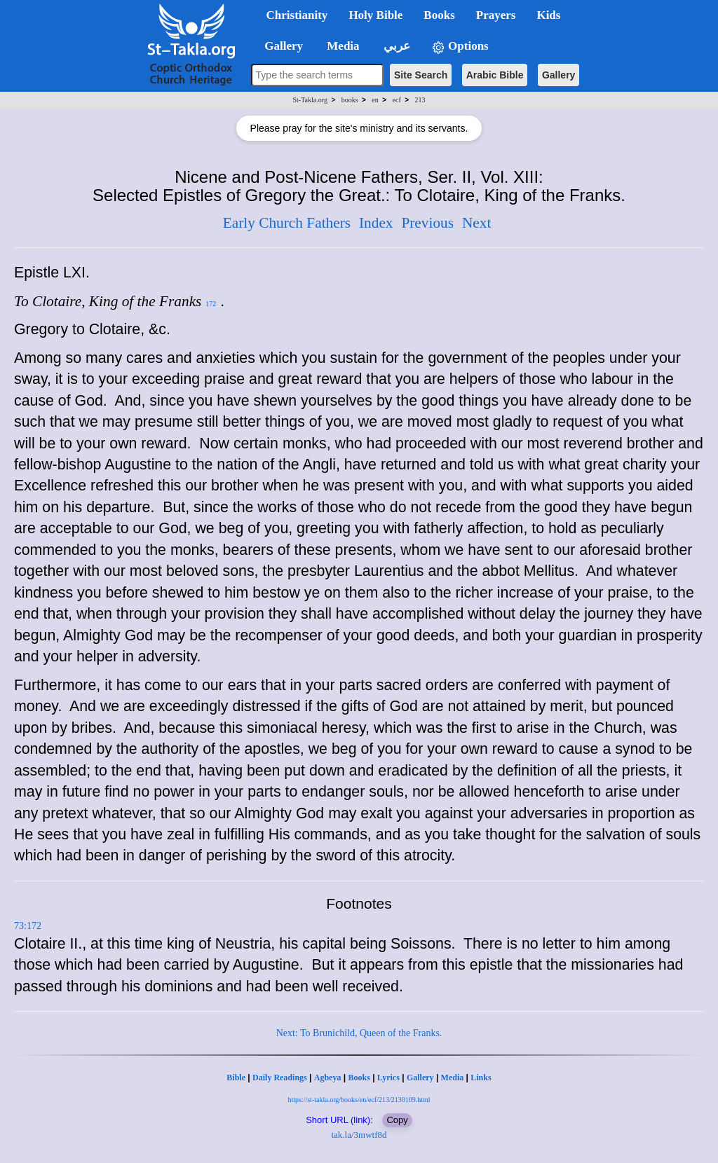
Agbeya (327, 1077)
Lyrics (388, 1077)
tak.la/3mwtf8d (358, 1134)
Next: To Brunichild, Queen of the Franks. (359, 1033)
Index (376, 222)
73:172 (27, 926)
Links (480, 1077)
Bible (235, 1077)
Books (359, 1077)
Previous (427, 222)
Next (476, 222)
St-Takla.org (310, 100)
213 (419, 100)
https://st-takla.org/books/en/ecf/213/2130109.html (358, 1099)
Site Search (420, 75)
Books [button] (439, 15)
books (349, 100)
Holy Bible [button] (375, 15)
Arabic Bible (495, 75)
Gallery (558, 75)
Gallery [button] (280, 46)
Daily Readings (279, 1077)
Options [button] (460, 46)
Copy (396, 1120)
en (375, 100)
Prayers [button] (496, 15)
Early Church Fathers (287, 222)
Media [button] (342, 46)
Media (452, 1077)
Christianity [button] (297, 15)
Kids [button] (548, 15)
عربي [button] (395, 46)
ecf (397, 100)
